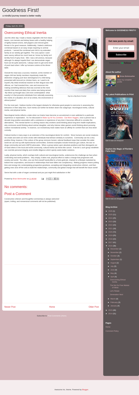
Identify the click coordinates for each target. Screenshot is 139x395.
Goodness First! (20, 10)
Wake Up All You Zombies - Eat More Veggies (60, 118)
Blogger (85, 390)
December (115, 249)
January (114, 306)
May (112, 273)
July (112, 266)
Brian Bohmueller (127, 76)
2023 (110, 221)
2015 (110, 310)
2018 (110, 239)
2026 (110, 211)
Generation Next (116, 294)
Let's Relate (114, 291)
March (113, 299)
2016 (110, 246)
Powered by (121, 63)
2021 (110, 228)
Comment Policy (112, 331)
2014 (110, 314)
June (113, 270)
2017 (110, 242)
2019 (110, 235)
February (114, 302)
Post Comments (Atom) (57, 316)
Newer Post (10, 307)
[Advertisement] (51, 284)
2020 (110, 232)
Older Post (94, 307)
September (115, 259)
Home (52, 307)
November (115, 252)
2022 (110, 225)
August (114, 263)
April (113, 277)
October (114, 256)
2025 (110, 214)
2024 (110, 218)
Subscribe (121, 55)
